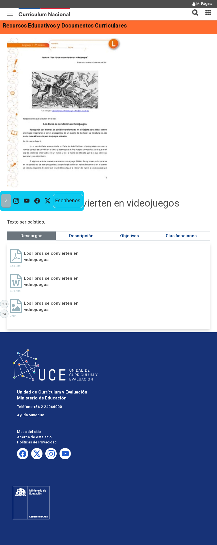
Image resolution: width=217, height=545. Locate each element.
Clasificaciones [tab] (181, 235)
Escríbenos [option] (67, 200)
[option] (16, 201)
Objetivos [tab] (129, 235)
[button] (193, 9)
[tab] (193, 9)
